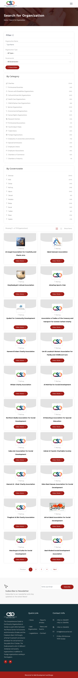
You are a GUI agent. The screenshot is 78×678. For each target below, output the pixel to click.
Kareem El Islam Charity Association (21, 351)
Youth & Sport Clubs (39, 127)
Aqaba (39, 219)
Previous (23, 569)
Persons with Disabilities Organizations (39, 91)
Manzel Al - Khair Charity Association (20, 484)
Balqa (39, 203)
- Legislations (33, 633)
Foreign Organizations (39, 135)
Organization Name (11, 41)
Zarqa (39, 183)
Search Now (12, 67)
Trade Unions (39, 131)
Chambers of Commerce (39, 154)
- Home (31, 620)
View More (21, 261)
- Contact (42, 633)
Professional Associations (39, 123)
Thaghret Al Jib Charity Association (20, 517)
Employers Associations (39, 150)
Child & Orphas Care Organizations (39, 103)
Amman (39, 175)
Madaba (39, 199)
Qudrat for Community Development (20, 318)
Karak (39, 207)
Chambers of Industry (39, 158)
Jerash (39, 195)
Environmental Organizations (39, 111)
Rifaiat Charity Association (20, 385)
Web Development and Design (43, 675)
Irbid (39, 179)
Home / (6, 20)
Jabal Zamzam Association (57, 252)
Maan (39, 215)
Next (55, 569)
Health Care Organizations (39, 99)
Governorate (9, 58)
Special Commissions (39, 143)
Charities (39, 83)
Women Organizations (39, 107)
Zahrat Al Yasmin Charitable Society (57, 451)
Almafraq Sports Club (57, 285)
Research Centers (39, 119)
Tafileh (39, 211)
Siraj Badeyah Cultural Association (21, 285)
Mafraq (39, 187)
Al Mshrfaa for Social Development (57, 385)
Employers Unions (39, 147)
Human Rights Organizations (39, 115)
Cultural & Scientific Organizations (39, 95)
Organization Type (11, 50)
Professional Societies (39, 87)
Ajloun (39, 191)
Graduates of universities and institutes (39, 139)
